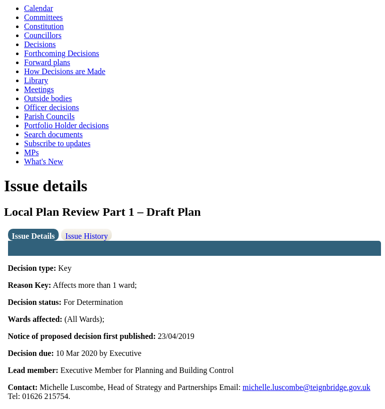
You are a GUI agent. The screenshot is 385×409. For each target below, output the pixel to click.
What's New (43, 161)
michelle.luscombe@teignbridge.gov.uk (306, 387)
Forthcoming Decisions (61, 53)
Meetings (39, 89)
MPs (31, 152)
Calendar (38, 8)
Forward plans (47, 62)
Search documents (53, 134)
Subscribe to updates (57, 143)
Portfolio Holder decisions (66, 125)
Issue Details (33, 236)
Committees (43, 17)
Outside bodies (48, 98)
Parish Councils (49, 116)
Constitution (44, 26)
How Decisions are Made (64, 71)
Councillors (43, 35)
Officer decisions (51, 107)
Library (36, 80)
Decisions (40, 44)
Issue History (86, 236)
